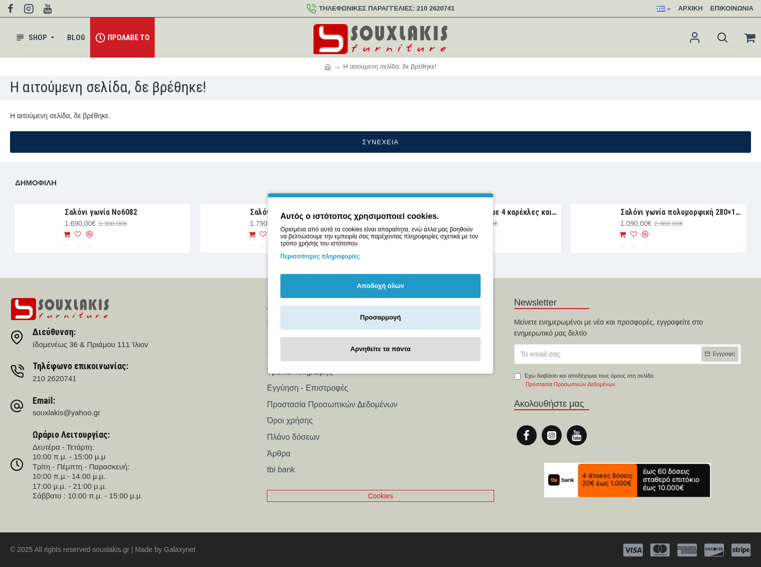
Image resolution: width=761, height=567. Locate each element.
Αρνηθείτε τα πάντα (380, 349)
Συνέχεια (380, 142)
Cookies (381, 496)
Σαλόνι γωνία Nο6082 (101, 212)
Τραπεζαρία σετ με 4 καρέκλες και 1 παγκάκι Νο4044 (496, 212)
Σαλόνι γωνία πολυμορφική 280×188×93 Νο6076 (681, 212)
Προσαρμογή (380, 317)
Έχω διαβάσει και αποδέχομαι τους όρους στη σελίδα (583, 381)
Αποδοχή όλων (381, 286)
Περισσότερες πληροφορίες (319, 256)
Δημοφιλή (36, 182)
